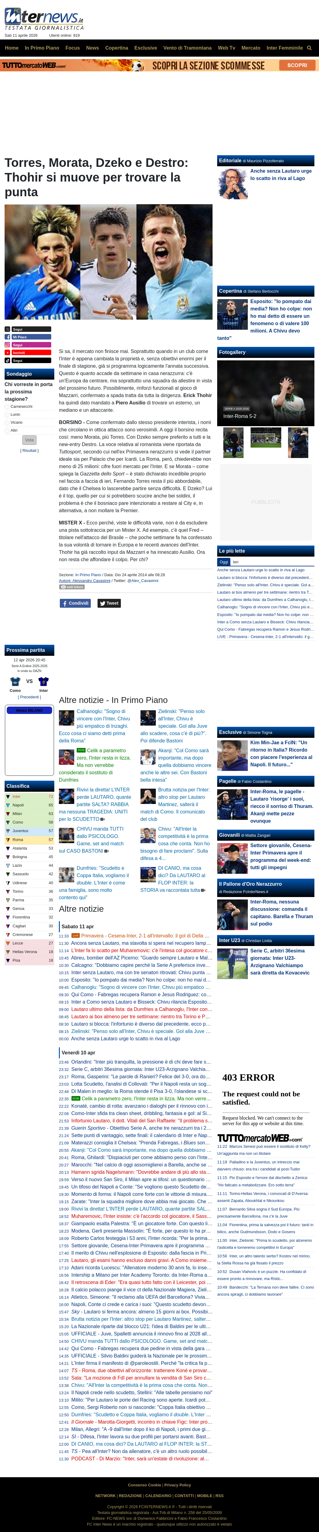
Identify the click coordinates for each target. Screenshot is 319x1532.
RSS (220, 1495)
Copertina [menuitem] (116, 48)
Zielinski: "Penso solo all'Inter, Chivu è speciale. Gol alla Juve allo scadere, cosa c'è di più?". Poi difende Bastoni (173, 726)
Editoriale (230, 160)
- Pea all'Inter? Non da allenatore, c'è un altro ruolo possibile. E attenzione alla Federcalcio (173, 1451)
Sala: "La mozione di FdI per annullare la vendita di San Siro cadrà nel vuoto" (155, 1377)
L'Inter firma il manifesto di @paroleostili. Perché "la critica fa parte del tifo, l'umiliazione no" (170, 1363)
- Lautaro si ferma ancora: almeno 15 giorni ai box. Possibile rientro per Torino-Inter (166, 1311)
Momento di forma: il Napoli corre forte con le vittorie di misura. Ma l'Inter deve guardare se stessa (177, 1194)
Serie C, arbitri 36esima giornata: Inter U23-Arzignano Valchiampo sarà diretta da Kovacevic (171, 1069)
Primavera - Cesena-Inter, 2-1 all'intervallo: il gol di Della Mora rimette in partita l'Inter (168, 935)
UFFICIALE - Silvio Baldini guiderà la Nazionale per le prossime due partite (152, 1355)
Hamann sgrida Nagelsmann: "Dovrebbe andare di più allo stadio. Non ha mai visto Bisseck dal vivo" (180, 1172)
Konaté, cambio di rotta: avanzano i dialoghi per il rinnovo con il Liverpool (150, 1106)
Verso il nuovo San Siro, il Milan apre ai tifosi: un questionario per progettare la (180, 1179)
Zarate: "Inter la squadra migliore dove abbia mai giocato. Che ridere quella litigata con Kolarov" (175, 1201)
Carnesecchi (22, 406)
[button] (29, 440)
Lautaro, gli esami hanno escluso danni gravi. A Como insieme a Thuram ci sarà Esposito (168, 1260)
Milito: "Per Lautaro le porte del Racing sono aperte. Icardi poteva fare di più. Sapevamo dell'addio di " (186, 1399)
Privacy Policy (177, 1485)
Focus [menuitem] (72, 48)
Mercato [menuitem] (250, 48)
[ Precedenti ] (29, 697)
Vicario (17, 422)
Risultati (29, 450)
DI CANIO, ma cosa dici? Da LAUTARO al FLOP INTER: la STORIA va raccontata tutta (166, 1444)
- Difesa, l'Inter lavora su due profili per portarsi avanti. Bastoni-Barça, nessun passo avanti (173, 1436)
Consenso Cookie (144, 1485)
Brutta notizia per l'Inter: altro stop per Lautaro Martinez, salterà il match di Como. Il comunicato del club (175, 804)
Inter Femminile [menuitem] (285, 48)
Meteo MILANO (29, 710)
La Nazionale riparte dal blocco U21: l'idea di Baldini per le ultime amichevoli (154, 1326)
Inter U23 (229, 940)
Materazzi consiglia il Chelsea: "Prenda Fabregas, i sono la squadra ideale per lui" (167, 1142)
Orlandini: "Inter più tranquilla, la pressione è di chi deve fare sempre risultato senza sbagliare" (173, 1062)
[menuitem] (309, 48)
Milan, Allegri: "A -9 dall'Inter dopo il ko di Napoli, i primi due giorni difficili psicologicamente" (170, 1429)
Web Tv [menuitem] (226, 48)
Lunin (15, 414)
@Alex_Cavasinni (142, 580)
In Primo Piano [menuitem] (42, 48)
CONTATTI (184, 1495)
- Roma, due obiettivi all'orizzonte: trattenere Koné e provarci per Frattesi (154, 1370)
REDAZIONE (130, 1495)
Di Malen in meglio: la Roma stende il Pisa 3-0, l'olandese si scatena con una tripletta (163, 1091)
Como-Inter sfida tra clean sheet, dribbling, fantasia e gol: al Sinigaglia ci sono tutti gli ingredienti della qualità (189, 1113)
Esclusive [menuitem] (145, 48)
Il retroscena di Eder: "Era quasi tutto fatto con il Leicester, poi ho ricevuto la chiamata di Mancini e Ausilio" (186, 1282)
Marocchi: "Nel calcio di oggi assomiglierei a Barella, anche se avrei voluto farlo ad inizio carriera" (177, 1164)
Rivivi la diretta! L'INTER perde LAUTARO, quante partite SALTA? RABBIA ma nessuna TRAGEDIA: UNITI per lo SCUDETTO (95, 804)
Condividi (75, 603)
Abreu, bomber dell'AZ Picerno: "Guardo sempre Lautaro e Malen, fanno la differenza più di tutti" (175, 957)
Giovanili (229, 835)
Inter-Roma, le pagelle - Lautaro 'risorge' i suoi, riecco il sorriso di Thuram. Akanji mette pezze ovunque (281, 806)
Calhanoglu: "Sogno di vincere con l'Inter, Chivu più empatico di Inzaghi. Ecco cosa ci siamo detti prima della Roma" (94, 726)
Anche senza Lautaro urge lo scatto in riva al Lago (125, 1038)
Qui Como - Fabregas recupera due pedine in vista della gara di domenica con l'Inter (163, 1348)
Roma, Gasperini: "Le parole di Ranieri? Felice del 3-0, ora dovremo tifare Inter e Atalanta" (169, 1076)
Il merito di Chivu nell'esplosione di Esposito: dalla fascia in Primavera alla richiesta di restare (172, 1253)
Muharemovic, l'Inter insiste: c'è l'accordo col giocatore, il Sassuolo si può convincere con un (176, 1216)
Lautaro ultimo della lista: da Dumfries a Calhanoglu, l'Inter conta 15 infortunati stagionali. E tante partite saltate (192, 1009)
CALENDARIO (158, 1495)
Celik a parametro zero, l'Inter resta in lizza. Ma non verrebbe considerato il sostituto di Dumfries (95, 765)
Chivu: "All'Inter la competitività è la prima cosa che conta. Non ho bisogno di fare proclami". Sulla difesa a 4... (175, 843)
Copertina (230, 291)
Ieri (235, 562)
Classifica (17, 786)
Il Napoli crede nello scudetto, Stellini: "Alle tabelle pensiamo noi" (142, 1392)
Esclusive (230, 732)
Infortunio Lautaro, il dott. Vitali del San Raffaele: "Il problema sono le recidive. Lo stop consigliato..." (180, 1120)
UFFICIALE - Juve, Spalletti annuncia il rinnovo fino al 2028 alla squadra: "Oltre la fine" (165, 1333)
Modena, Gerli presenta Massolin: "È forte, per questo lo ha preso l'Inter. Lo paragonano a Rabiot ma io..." (186, 1230)
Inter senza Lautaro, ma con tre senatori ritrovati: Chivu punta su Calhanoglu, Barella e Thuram (174, 972)
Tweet (109, 603)
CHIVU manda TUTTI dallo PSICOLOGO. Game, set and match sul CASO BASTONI (163, 1341)
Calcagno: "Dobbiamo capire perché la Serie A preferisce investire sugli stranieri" (159, 965)
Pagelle (227, 781)
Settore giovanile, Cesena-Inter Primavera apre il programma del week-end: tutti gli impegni (170, 1245)
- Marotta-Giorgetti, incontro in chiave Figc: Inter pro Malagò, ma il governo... (166, 1422)
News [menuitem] (92, 48)
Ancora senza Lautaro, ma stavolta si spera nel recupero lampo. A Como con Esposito (164, 943)
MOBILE (204, 1495)
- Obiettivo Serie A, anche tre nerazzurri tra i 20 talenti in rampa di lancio (167, 1128)
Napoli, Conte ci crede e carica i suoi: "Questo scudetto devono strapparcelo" (155, 1304)
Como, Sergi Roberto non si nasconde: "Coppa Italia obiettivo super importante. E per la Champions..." (183, 1407)
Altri (14, 430)
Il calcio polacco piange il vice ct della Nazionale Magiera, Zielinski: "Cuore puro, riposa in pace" (175, 1289)
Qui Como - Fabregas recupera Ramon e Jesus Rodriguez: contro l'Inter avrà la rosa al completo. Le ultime (187, 994)
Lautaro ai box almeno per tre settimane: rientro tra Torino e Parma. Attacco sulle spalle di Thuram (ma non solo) (193, 1016)
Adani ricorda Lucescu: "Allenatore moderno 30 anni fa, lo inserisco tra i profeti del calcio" (168, 1267)
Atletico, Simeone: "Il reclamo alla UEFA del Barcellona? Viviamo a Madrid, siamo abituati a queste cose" (185, 1297)
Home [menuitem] (11, 48)
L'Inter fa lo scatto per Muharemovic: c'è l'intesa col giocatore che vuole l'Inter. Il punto (164, 950)
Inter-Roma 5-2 (239, 416)
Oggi (224, 562)
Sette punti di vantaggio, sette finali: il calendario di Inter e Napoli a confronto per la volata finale (175, 1135)
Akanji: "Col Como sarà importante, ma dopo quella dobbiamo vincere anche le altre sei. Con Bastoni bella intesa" (175, 765)
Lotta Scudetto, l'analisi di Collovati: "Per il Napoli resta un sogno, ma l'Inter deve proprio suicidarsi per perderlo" (193, 1084)
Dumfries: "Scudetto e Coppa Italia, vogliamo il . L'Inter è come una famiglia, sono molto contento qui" (94, 883)
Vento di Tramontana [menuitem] (187, 48)
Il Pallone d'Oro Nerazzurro (250, 884)
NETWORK (105, 1495)
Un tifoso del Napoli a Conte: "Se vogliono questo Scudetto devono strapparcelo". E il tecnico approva (182, 1186)
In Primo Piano (88, 575)
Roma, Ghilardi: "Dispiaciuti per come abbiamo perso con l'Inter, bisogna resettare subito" (168, 1157)
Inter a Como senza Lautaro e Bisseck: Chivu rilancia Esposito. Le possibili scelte (159, 1001)
